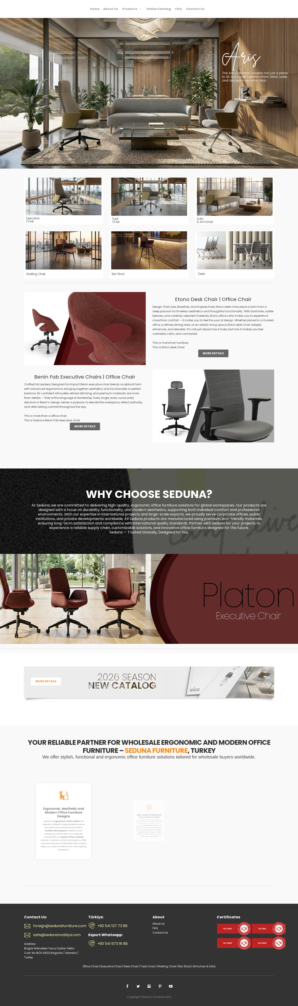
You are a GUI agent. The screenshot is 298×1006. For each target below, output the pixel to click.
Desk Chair (131, 966)
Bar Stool (184, 966)
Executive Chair (111, 966)
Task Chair (147, 966)
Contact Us (160, 933)
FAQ (155, 928)
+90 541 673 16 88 (112, 943)
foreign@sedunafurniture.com (57, 926)
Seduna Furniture (42, 8)
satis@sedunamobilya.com (57, 935)
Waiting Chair (166, 966)
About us (158, 924)
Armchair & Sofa (204, 966)
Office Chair (90, 966)
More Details (213, 353)
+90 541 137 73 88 (112, 926)
